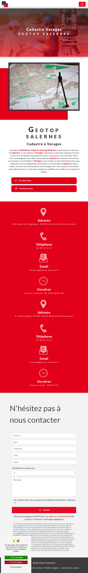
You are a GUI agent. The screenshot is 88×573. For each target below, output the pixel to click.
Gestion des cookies (70, 568)
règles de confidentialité (59, 512)
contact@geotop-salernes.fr (44, 266)
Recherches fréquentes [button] (44, 563)
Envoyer (46, 506)
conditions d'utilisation (33, 515)
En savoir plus (22, 181)
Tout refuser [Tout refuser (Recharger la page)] (16, 562)
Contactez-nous (23, 189)
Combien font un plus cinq (23, 464)
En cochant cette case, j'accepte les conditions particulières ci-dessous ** (44, 497)
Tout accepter (16, 557)
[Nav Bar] (82, 4)
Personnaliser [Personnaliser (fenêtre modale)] (16, 567)
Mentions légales (51, 568)
